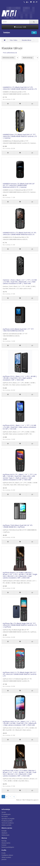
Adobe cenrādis (6, 825)
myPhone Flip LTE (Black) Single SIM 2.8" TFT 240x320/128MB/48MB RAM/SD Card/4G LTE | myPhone (20, 625)
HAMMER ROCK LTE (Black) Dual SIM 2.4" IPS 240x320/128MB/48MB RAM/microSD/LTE (19, 233)
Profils (3, 853)
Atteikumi (4, 833)
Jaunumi (4, 859)
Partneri (4, 845)
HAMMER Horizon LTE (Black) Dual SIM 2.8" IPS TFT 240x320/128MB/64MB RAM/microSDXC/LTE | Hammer (19, 185)
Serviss (4, 812)
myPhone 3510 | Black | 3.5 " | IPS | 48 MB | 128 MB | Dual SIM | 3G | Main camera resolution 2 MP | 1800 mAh (20, 378)
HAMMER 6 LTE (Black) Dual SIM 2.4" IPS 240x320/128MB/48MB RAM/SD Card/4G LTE (20, 88)
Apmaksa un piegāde (8, 819)
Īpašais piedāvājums (8, 847)
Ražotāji (4, 841)
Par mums (5, 816)
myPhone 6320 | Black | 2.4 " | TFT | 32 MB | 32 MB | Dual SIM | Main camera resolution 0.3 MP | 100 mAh (19, 427)
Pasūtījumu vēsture (7, 855)
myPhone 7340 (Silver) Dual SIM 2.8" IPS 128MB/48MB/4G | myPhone (17, 526)
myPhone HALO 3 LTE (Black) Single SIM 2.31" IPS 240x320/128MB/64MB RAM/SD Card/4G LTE (20, 674)
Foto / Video (13, 40)
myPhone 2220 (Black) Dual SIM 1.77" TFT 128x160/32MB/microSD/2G (18, 330)
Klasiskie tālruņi (26, 40)
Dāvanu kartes (6, 843)
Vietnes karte (5, 835)
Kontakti (4, 831)
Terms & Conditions (8, 823)
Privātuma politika (7, 821)
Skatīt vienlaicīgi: (28, 57)
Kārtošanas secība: (8, 57)
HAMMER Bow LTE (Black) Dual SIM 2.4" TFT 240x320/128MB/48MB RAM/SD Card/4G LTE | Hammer (20, 136)
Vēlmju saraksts (6, 857)
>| (14, 796)
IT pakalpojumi (6, 814)
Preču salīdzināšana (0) (10, 53)
